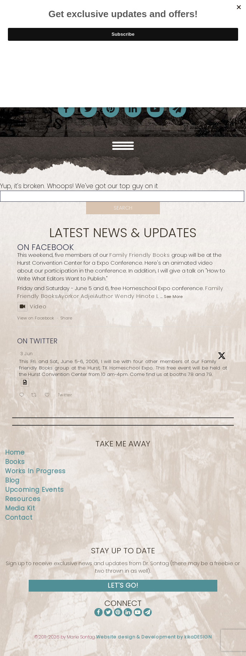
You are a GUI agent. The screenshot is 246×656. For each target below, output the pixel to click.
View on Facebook (35, 318)
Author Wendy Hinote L (127, 296)
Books (15, 461)
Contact (19, 517)
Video (32, 306)
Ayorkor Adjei (76, 296)
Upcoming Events (34, 489)
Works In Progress (35, 471)
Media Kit (20, 508)
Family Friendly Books (139, 255)
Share (66, 318)
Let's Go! (123, 585)
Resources (23, 499)
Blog (12, 480)
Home (15, 452)
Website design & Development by (154, 637)
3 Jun (26, 354)
